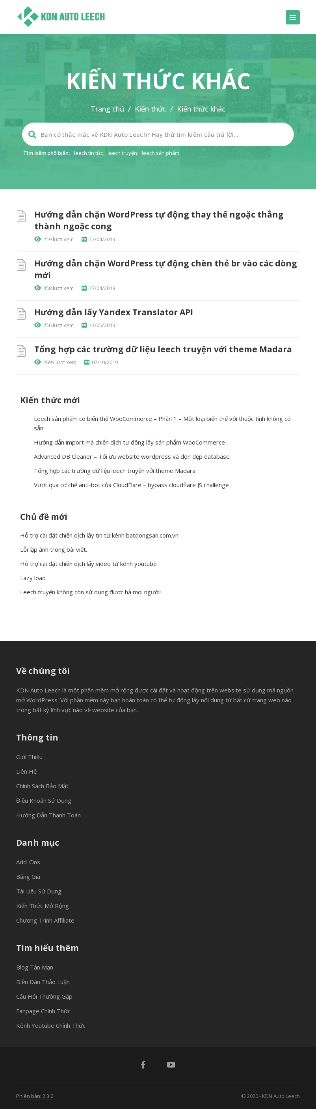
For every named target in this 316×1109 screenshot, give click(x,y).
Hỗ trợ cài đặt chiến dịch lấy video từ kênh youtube (88, 564)
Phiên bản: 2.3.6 (34, 1096)
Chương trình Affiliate (45, 920)
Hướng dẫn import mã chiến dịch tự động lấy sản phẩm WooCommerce (129, 442)
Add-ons (28, 862)
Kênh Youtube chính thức (51, 1025)
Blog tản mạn (34, 967)
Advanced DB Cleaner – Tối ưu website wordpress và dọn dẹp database (132, 456)
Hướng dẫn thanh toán (48, 815)
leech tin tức (88, 152)
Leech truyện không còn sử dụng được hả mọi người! (90, 592)
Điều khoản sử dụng (43, 800)
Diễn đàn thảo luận (43, 982)
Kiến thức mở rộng (42, 906)
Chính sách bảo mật (42, 786)
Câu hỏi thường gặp (44, 996)
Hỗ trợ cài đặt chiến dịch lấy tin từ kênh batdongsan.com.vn (99, 535)
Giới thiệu (29, 757)
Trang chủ (107, 109)
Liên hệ (26, 771)
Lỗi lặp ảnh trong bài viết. (53, 549)
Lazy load (33, 578)
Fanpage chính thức (43, 1011)
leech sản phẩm (160, 152)
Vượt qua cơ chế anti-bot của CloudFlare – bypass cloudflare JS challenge (131, 485)
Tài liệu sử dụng (38, 891)
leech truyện (122, 152)
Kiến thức (150, 109)
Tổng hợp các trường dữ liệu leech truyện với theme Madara (163, 349)
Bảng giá (28, 876)
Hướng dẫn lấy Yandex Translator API (113, 312)
